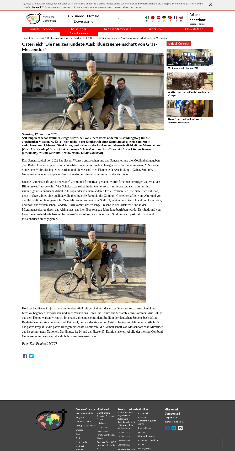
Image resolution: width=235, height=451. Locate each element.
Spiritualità (81, 446)
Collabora (142, 417)
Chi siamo (76, 16)
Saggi (78, 434)
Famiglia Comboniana (86, 425)
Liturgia (79, 429)
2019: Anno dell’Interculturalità (126, 420)
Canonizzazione (83, 421)
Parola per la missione (148, 440)
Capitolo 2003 (124, 432)
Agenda (141, 432)
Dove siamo (84, 21)
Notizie (93, 16)
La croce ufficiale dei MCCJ (106, 447)
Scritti (78, 438)
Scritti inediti (81, 442)
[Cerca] (128, 19)
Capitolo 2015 (124, 440)
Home (25, 38)
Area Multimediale (84, 413)
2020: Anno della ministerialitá (125, 427)
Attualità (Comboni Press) (105, 417)
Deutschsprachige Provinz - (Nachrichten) (67, 38)
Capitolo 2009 (124, 436)
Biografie (80, 417)
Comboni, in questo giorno (147, 422)
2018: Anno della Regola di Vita (125, 414)
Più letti (141, 444)
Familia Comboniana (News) (106, 436)
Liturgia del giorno (146, 436)
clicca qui (35, 7)
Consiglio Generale (126, 449)
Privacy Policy (144, 448)
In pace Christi (144, 428)
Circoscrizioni (37, 38)
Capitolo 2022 (124, 444)
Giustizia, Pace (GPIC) (106, 442)
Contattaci (143, 413)
